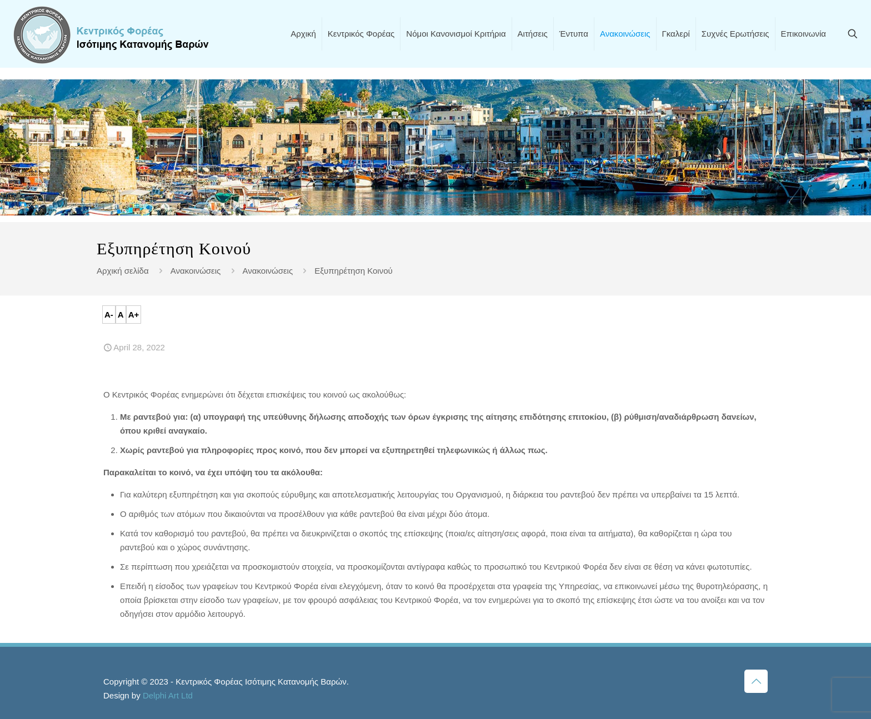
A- (108, 314)
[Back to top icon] (756, 681)
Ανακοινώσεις (196, 270)
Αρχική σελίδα (123, 270)
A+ (133, 314)
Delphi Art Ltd (168, 695)
